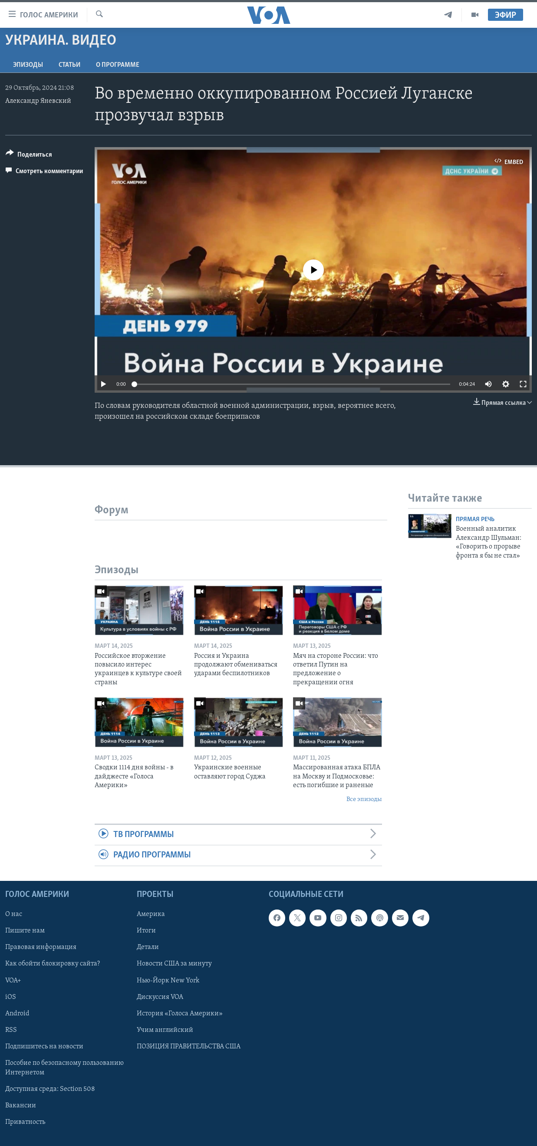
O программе (117, 65)
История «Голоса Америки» (180, 1013)
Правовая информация (40, 947)
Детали (148, 947)
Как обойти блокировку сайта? (52, 963)
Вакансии (20, 1105)
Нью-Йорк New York (168, 980)
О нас (13, 914)
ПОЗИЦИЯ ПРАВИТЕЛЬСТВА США (188, 1046)
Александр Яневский (38, 101)
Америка (151, 914)
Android (17, 1013)
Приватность (25, 1122)
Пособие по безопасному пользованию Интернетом (64, 1067)
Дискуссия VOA (160, 996)
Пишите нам (25, 930)
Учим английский (165, 1029)
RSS (11, 1029)
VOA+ (13, 980)
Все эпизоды (364, 799)
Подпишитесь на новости (44, 1046)
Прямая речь (475, 519)
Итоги (146, 930)
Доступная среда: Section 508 (50, 1089)
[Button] (29, 156)
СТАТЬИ (69, 65)
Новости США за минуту (174, 963)
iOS (10, 996)
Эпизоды (28, 65)
